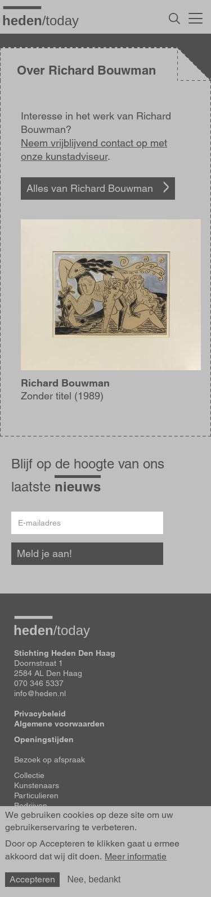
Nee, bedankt (93, 879)
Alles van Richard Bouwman (89, 188)
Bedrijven (30, 805)
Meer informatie (136, 857)
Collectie (29, 775)
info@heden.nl (40, 693)
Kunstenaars (36, 785)
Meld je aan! (44, 553)
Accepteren (32, 879)
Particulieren (36, 795)
